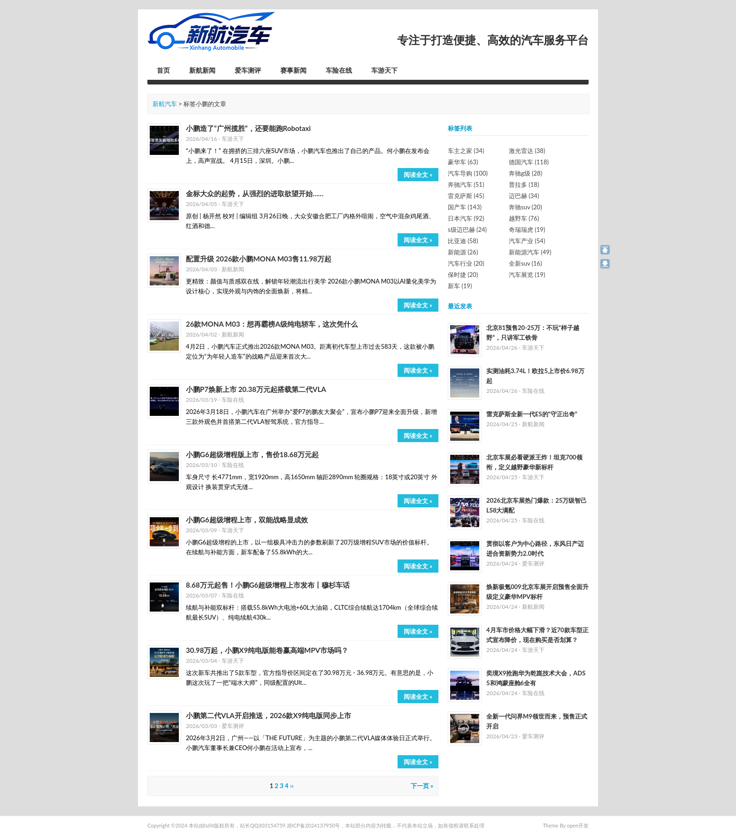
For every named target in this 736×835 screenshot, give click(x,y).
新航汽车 (165, 103)
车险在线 (339, 70)
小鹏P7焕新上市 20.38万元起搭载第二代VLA (256, 389)
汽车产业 (527, 241)
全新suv (525, 263)
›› (292, 785)
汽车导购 (468, 173)
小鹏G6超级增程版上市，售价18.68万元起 (252, 454)
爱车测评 (248, 70)
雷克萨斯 (466, 195)
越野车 (524, 218)
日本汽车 (466, 218)
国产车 (465, 207)
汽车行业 (466, 263)
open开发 (578, 825)
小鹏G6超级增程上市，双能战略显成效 (247, 519)
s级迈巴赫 (467, 229)
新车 (460, 286)
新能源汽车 (530, 252)
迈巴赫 (524, 195)
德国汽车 (529, 162)
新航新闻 (202, 70)
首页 (163, 70)
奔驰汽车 (466, 184)
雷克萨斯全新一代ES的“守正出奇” (531, 414)
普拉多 (524, 184)
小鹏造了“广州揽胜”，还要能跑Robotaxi (248, 128)
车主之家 (466, 150)
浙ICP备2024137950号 (313, 825)
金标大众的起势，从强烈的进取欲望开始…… (254, 193)
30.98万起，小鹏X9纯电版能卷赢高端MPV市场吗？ (267, 650)
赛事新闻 (293, 70)
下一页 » (422, 785)
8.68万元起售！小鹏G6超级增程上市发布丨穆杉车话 (268, 585)
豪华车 (463, 162)
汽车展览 (527, 274)
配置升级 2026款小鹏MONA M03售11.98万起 (258, 258)
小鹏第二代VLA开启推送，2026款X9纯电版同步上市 (268, 715)
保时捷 (463, 274)
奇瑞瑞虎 (527, 229)
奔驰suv (525, 207)
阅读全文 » (418, 174)
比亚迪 (463, 241)
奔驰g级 (525, 173)
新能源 (463, 252)
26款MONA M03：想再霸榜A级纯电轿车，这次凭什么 (272, 324)
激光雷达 (527, 150)
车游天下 (384, 70)
